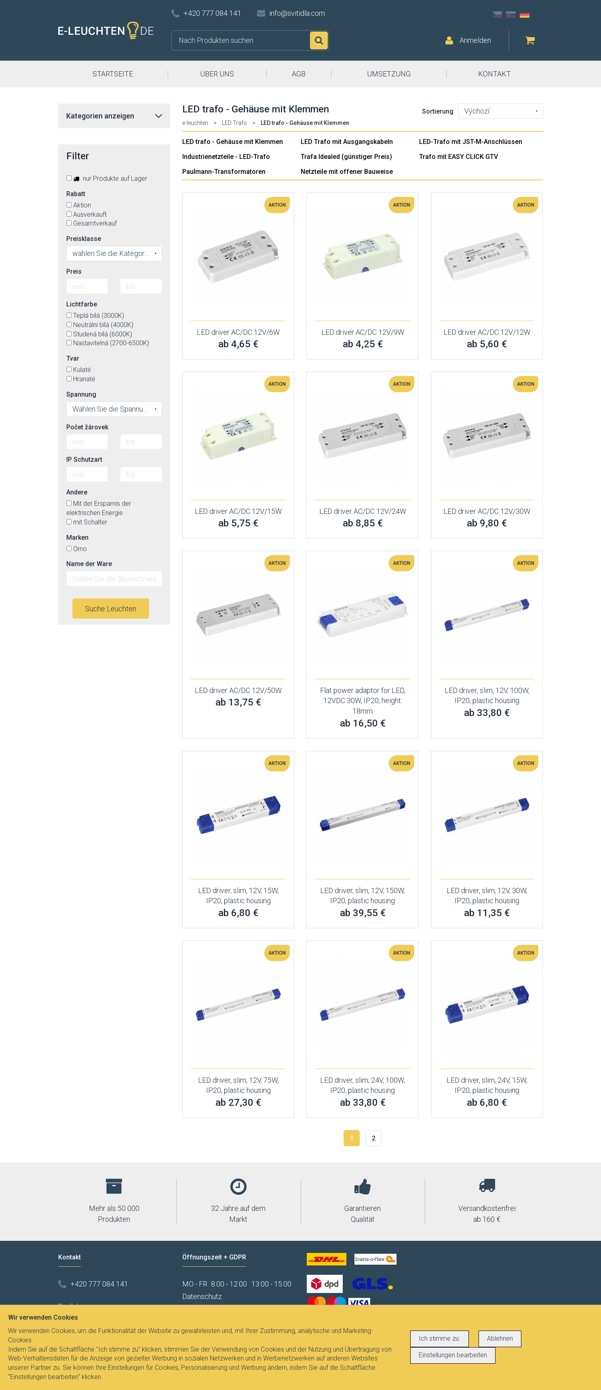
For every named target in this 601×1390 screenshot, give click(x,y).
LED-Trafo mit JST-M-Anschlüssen (470, 142)
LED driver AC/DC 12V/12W (486, 332)
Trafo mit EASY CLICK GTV (458, 157)
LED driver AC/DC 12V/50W (238, 690)
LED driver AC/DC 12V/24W (362, 511)
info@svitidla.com (297, 13)
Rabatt (75, 194)
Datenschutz (202, 1296)
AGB (299, 74)
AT (538, 14)
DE (524, 14)
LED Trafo (234, 123)
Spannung (81, 394)
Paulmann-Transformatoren (224, 171)
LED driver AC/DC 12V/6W (238, 332)
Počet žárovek (87, 427)
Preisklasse (83, 239)
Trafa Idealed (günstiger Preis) (346, 157)
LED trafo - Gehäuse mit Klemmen (232, 142)
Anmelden (475, 40)
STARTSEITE (113, 74)
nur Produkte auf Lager (106, 178)
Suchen (319, 40)
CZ (497, 14)
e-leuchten (195, 123)
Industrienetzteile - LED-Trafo (226, 157)
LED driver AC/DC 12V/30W (486, 511)
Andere (76, 492)
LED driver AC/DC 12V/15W (238, 511)
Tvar (72, 358)
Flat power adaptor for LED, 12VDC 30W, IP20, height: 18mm (362, 700)
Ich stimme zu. (439, 1338)
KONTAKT (494, 74)
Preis (74, 271)
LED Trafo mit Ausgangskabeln (347, 142)
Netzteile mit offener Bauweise (347, 171)
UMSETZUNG (389, 74)
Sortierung (437, 111)
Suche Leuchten (110, 608)
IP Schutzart (84, 459)
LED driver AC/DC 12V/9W (362, 332)
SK (511, 14)
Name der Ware (89, 564)
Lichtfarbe (81, 304)
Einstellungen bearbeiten (453, 1355)
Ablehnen (500, 1338)
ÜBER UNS (217, 74)
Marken (77, 537)
